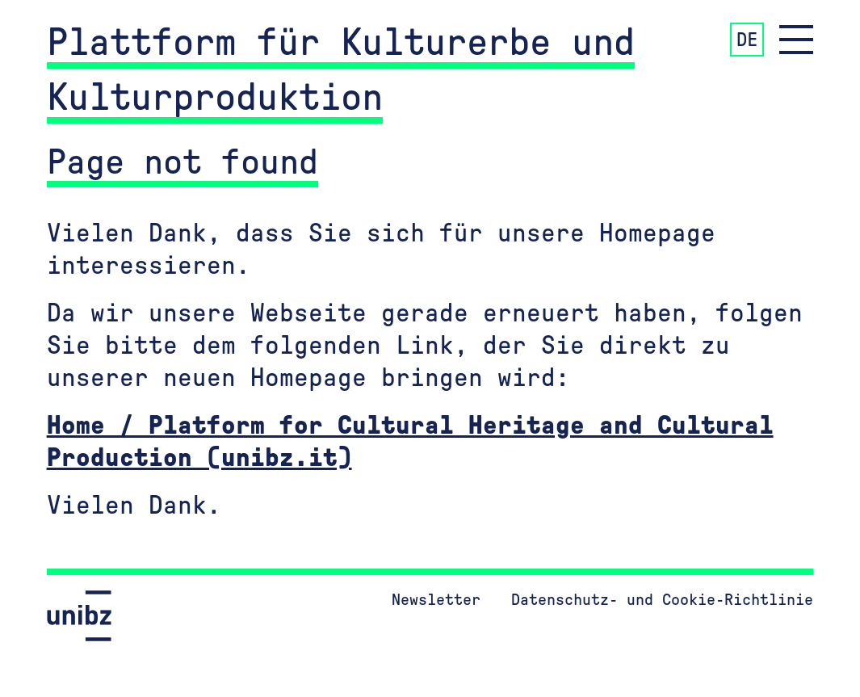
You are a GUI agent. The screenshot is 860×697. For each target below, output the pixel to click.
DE (746, 40)
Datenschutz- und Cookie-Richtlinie (662, 600)
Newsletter (436, 600)
